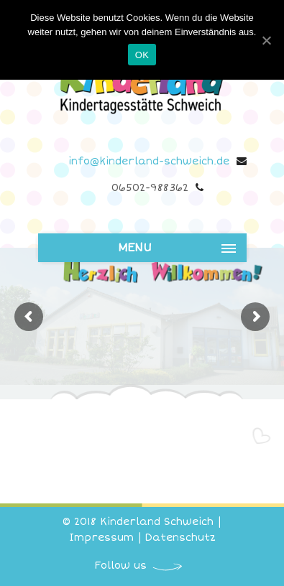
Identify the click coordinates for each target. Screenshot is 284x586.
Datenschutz (180, 537)
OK (142, 55)
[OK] (266, 40)
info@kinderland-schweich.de (148, 161)
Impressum (101, 537)
